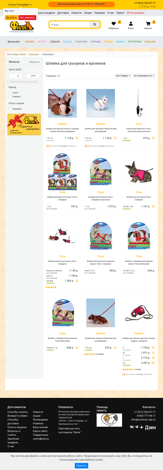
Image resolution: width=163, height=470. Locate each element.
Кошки (29, 41)
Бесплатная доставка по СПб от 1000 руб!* (81, 4)
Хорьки (95, 41)
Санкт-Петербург (20, 4)
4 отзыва (100, 354)
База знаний (40, 427)
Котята (42, 41)
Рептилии (134, 41)
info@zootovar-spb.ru (143, 419)
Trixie (15, 93)
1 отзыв (137, 369)
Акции (88, 12)
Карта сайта (40, 431)
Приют (120, 12)
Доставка (63, 12)
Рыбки (120, 41)
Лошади (150, 41)
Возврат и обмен (17, 415)
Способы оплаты (17, 411)
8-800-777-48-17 (146, 415)
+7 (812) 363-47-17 (145, 411)
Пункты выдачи (45, 12)
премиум (17, 109)
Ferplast (16, 96)
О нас (110, 12)
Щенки (67, 41)
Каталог (13, 42)
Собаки (55, 41)
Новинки (99, 12)
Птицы (108, 41)
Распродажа (135, 12)
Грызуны (81, 41)
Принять (81, 465)
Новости (76, 12)
